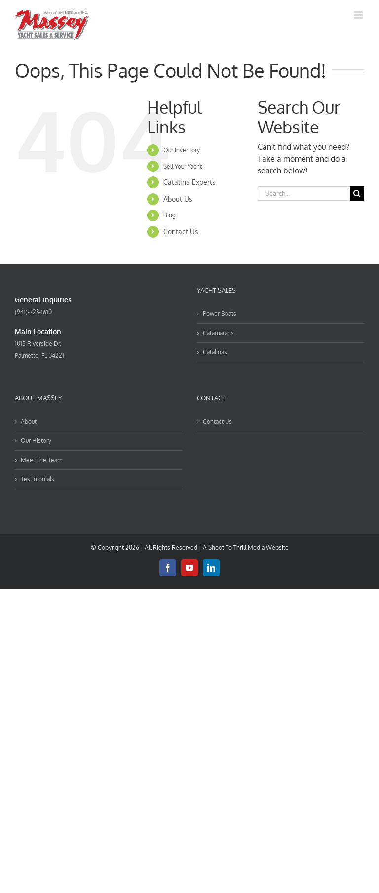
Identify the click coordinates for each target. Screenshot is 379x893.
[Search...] (304, 193)
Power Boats (219, 313)
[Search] (357, 193)
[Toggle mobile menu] (359, 15)
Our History (36, 440)
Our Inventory (181, 150)
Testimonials (37, 479)
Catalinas (215, 352)
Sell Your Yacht (182, 166)
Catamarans (218, 333)
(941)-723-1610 (33, 312)
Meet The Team (41, 460)
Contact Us (180, 231)
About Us (177, 199)
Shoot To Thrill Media (236, 547)
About (29, 421)
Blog (169, 215)
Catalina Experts (189, 182)
